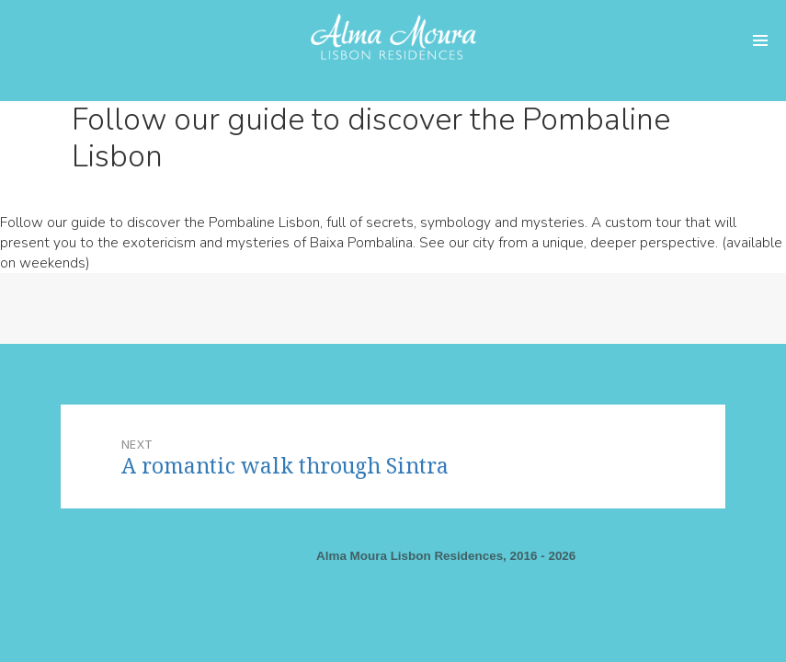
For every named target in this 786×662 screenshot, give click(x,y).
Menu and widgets (760, 41)
